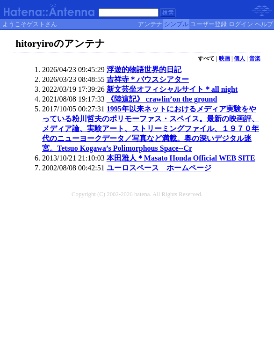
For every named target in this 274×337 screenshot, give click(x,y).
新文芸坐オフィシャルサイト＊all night (172, 89)
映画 (224, 58)
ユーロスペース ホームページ (159, 168)
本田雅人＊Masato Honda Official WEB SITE (181, 158)
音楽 (254, 58)
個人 (239, 58)
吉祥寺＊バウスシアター (148, 79)
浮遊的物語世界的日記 (144, 69)
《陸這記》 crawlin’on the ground (162, 99)
